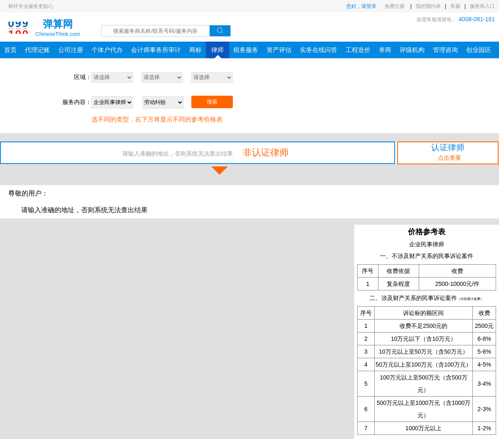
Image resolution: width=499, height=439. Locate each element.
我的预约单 (428, 6)
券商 (385, 49)
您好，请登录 (361, 6)
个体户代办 (107, 49)
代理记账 (37, 49)
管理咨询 (445, 49)
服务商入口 (482, 6)
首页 (10, 49)
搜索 (212, 102)
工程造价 (358, 49)
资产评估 (279, 49)
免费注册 (395, 6)
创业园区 (478, 49)
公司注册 (70, 49)
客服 (455, 6)
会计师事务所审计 (156, 49)
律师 (217, 52)
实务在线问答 (318, 49)
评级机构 (412, 49)
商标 (195, 49)
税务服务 (245, 49)
